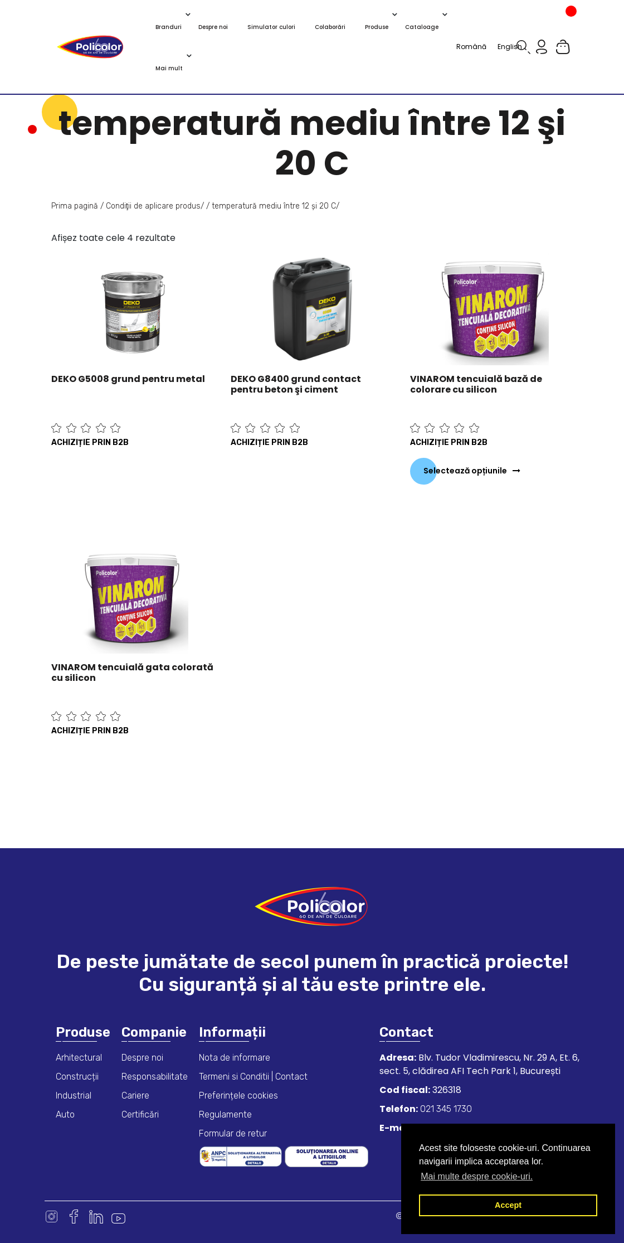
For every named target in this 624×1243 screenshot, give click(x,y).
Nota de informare (234, 1057)
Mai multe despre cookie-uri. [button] (477, 1176)
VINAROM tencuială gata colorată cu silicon (132, 672)
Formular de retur (233, 1133)
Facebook (74, 1216)
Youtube (118, 1216)
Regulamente (225, 1114)
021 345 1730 (445, 1109)
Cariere (135, 1095)
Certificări (140, 1114)
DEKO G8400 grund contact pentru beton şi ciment (296, 384)
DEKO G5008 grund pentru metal (128, 379)
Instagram (51, 1216)
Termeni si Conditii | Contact (253, 1076)
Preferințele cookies (238, 1095)
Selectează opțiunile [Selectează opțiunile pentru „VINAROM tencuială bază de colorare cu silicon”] (465, 470)
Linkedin (96, 1216)
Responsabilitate (154, 1076)
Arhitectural (79, 1057)
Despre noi (142, 1057)
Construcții (77, 1076)
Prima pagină (74, 206)
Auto (65, 1114)
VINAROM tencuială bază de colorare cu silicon (476, 384)
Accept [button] (508, 1205)
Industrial (73, 1095)
